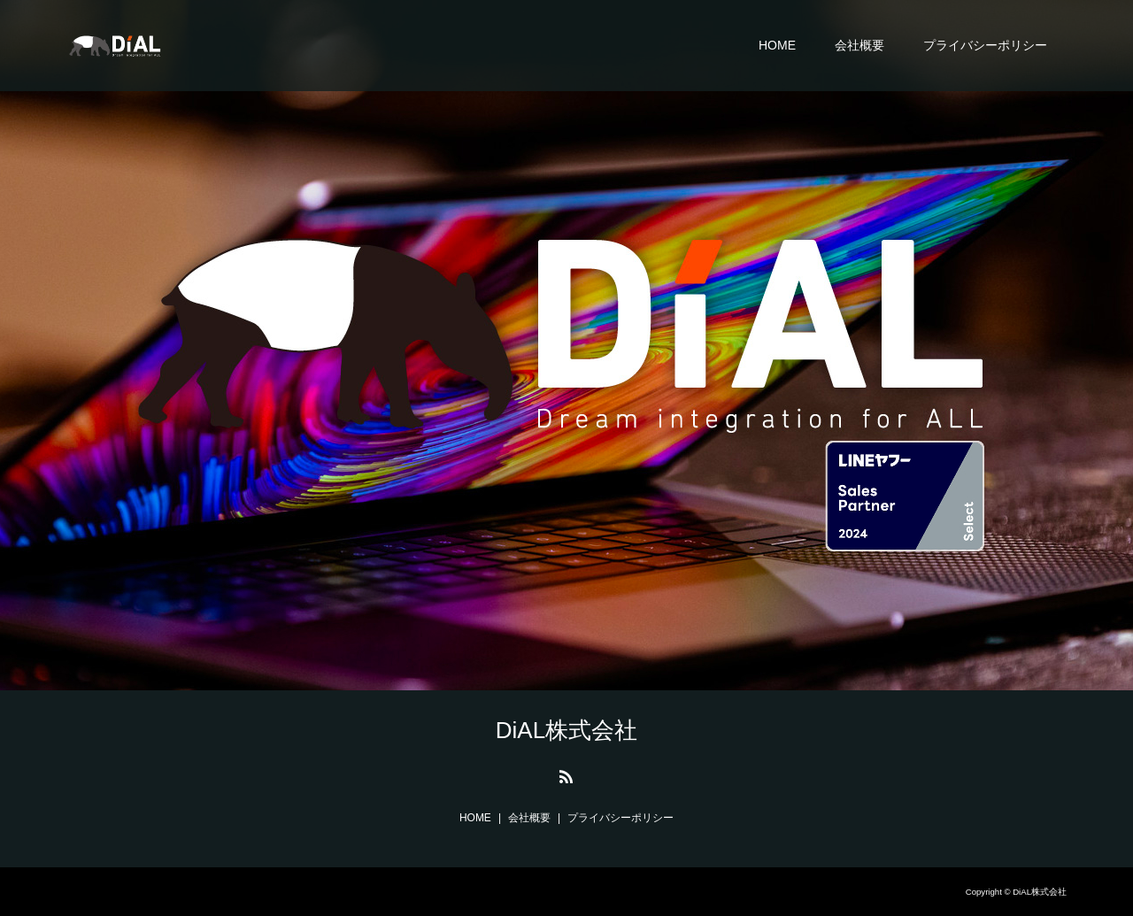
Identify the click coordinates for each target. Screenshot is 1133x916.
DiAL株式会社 (566, 730)
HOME (777, 45)
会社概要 (859, 45)
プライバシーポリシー (985, 45)
